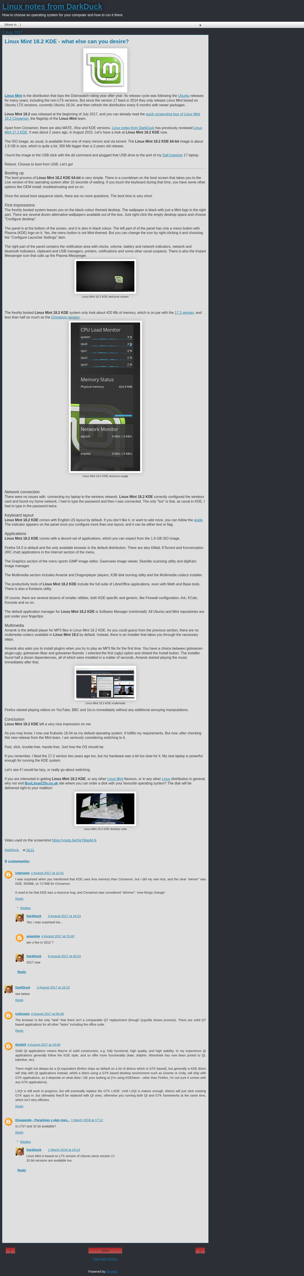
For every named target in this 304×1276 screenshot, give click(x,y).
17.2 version (184, 313)
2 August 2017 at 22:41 (47, 873)
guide (198, 520)
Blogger (111, 1271)
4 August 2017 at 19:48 (43, 1044)
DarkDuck (33, 916)
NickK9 (20, 1044)
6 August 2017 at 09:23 (64, 956)
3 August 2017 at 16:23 (64, 916)
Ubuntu (183, 96)
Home (105, 1250)
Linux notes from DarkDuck (52, 6)
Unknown (22, 873)
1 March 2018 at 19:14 (64, 1150)
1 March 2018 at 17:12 (87, 1120)
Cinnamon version (65, 317)
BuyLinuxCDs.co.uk (41, 783)
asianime (33, 936)
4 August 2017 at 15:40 (57, 936)
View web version (105, 1259)
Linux (166, 779)
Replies (25, 908)
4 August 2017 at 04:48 (47, 1014)
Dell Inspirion (173, 155)
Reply (19, 898)
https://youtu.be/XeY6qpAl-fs (74, 840)
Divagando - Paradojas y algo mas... (42, 1120)
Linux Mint (115, 779)
